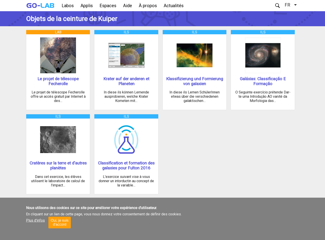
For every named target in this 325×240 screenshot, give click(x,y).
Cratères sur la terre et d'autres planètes (58, 166)
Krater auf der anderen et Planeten (126, 81)
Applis (86, 5)
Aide (127, 5)
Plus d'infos (35, 220)
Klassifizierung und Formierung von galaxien (194, 81)
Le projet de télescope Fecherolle (58, 81)
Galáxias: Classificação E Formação (263, 81)
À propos (148, 5)
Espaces (108, 5)
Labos (68, 5)
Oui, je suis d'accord (59, 222)
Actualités (174, 5)
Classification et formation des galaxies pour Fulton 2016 (126, 166)
